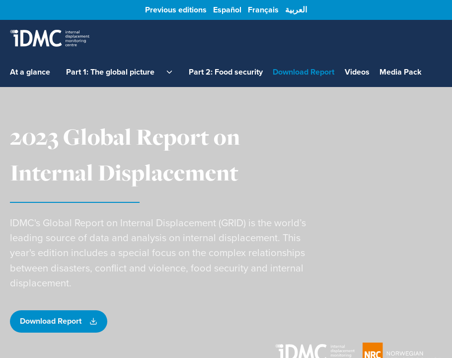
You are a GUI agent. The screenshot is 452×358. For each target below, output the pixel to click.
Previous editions (176, 10)
